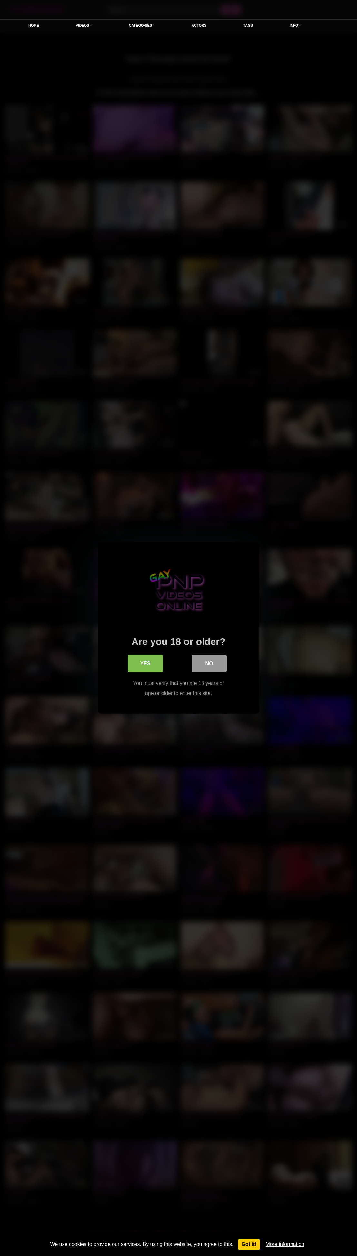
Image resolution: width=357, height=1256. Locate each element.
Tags (248, 25)
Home (33, 25)
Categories (140, 25)
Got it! (248, 1244)
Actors (199, 25)
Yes (145, 664)
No (209, 664)
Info (294, 25)
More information (285, 1244)
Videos (82, 25)
